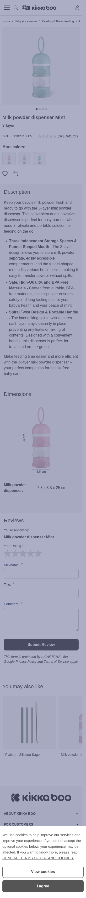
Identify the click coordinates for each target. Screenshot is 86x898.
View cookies (43, 872)
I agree (43, 886)
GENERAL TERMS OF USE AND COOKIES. (38, 858)
